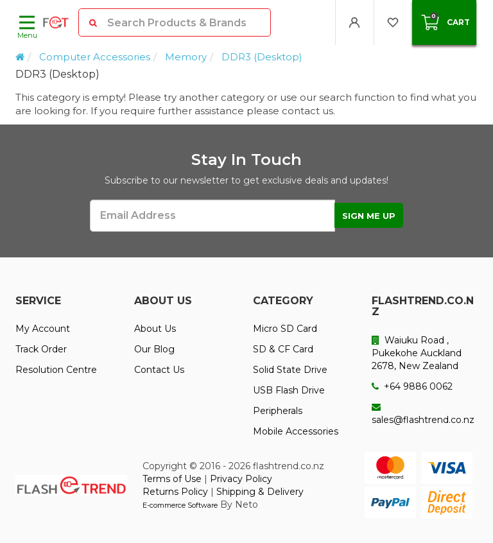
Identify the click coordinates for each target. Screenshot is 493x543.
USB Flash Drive (289, 390)
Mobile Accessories (295, 431)
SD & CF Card (283, 349)
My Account (42, 328)
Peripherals (277, 411)
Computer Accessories (94, 57)
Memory (186, 57)
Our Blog (154, 349)
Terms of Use (172, 479)
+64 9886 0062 (412, 386)
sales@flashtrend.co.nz (423, 414)
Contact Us (159, 369)
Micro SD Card (285, 328)
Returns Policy (175, 491)
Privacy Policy (241, 479)
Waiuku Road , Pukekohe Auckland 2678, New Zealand (417, 353)
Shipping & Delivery (260, 491)
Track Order (41, 349)
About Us (155, 328)
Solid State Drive (290, 369)
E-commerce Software (180, 505)
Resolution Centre (56, 369)
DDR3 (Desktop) (261, 57)
